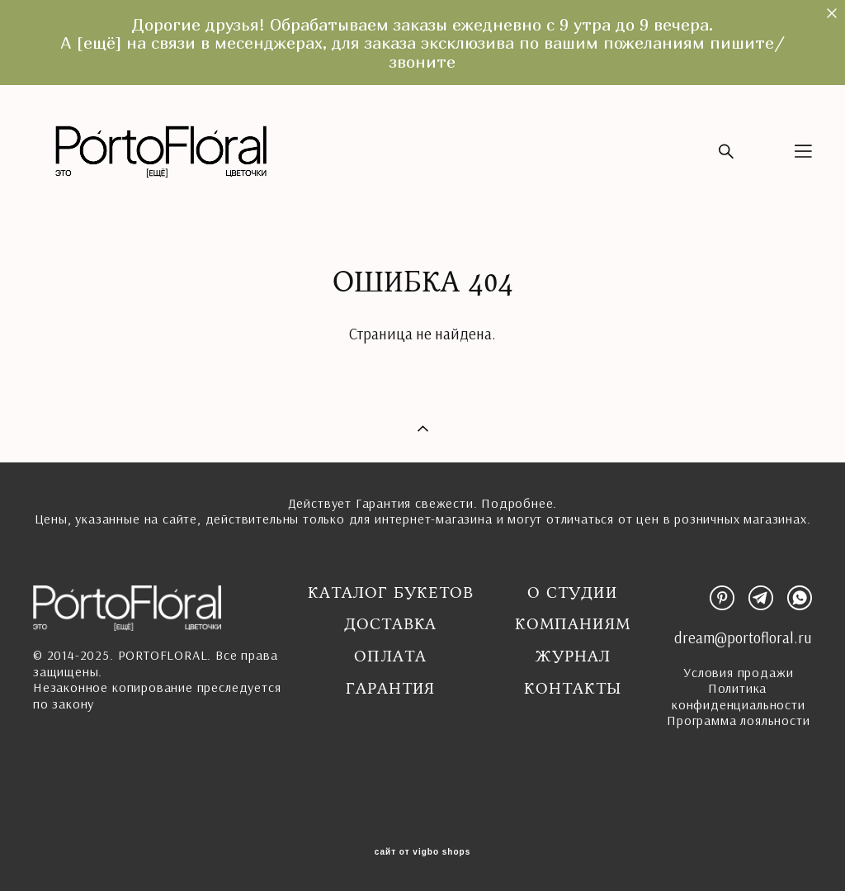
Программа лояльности (738, 720)
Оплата (390, 656)
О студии (572, 592)
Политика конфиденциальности (738, 696)
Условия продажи (738, 672)
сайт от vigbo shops (423, 852)
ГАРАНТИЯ (390, 688)
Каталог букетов (391, 592)
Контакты (572, 688)
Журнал (573, 656)
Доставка (390, 624)
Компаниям (572, 624)
